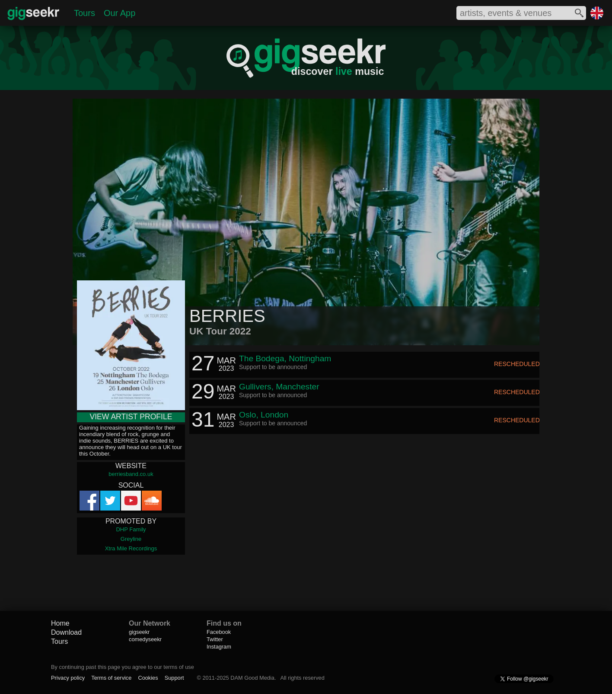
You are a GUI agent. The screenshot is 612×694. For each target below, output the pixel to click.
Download (66, 632)
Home (60, 623)
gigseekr (139, 632)
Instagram (219, 646)
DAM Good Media (252, 678)
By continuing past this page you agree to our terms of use (122, 667)
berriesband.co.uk (130, 474)
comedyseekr (145, 639)
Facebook (219, 632)
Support (174, 678)
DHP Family (131, 529)
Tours (84, 13)
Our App (119, 13)
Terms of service (111, 678)
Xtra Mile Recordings (131, 548)
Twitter (215, 639)
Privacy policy (68, 678)
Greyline (131, 539)
